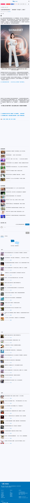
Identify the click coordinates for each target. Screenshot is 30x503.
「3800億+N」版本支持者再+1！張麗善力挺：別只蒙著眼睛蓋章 (15, 340)
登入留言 (27, 247)
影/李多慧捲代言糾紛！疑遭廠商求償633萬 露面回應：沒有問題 (15, 433)
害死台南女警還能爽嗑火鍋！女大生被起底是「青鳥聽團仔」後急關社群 (16, 275)
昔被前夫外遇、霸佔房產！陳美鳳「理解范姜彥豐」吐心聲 (15, 234)
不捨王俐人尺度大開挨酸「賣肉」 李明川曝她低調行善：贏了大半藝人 (16, 423)
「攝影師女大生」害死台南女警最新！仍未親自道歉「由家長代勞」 (15, 295)
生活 (10, 375)
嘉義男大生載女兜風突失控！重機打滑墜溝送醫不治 (13, 305)
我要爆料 (11, 495)
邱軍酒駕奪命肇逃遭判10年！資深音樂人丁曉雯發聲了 (13, 448)
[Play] (1, 15)
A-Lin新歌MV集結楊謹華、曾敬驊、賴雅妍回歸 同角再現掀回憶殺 (15, 443)
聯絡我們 (11, 494)
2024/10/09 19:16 (4, 11)
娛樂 (10, 421)
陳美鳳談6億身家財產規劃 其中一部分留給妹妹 (13, 218)
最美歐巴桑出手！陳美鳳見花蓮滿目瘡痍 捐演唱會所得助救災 (15, 238)
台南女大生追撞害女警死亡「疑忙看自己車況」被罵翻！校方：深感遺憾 (16, 290)
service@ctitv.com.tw (25, 497)
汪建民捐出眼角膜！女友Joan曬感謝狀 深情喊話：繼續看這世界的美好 (17, 185)
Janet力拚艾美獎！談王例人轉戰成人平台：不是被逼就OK (14, 428)
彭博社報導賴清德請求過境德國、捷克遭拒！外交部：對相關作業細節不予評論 (17, 285)
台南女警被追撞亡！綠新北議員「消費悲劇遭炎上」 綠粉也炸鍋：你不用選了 (17, 280)
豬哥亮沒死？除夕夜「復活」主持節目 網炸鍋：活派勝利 (15, 222)
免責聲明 (2, 496)
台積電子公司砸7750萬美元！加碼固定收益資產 (12, 325)
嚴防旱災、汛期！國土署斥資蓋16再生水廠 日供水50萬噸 (14, 300)
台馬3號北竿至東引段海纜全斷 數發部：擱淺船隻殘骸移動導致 (15, 315)
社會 (10, 360)
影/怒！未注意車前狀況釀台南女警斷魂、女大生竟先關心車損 (14, 310)
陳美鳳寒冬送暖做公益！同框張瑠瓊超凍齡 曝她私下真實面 (15, 226)
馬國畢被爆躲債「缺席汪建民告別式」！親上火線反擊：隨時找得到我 (17, 189)
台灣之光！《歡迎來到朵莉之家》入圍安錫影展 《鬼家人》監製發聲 (15, 438)
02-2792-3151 (24, 496)
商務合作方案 (3, 497)
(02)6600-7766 (23, 494)
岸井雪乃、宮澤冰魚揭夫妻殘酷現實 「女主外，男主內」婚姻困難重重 (16, 458)
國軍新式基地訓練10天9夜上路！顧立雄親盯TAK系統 (13, 330)
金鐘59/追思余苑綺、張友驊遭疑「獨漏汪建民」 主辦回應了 (15, 197)
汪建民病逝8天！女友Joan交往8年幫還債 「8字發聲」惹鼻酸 (15, 201)
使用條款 (2, 494)
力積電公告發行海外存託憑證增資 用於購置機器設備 (13, 320)
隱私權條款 (2, 495)
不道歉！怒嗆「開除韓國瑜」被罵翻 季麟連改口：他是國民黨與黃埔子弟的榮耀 (17, 336)
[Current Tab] (2, 259)
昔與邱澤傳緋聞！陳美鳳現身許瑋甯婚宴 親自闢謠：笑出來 (15, 230)
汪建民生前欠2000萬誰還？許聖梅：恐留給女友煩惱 (14, 193)
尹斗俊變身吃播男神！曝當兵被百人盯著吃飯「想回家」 (13, 453)
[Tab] (6, 259)
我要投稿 (11, 496)
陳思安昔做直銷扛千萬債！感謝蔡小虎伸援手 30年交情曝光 (14, 418)
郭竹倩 (9, 11)
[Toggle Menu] (28, 4)
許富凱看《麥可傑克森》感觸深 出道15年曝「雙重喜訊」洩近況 (15, 463)
